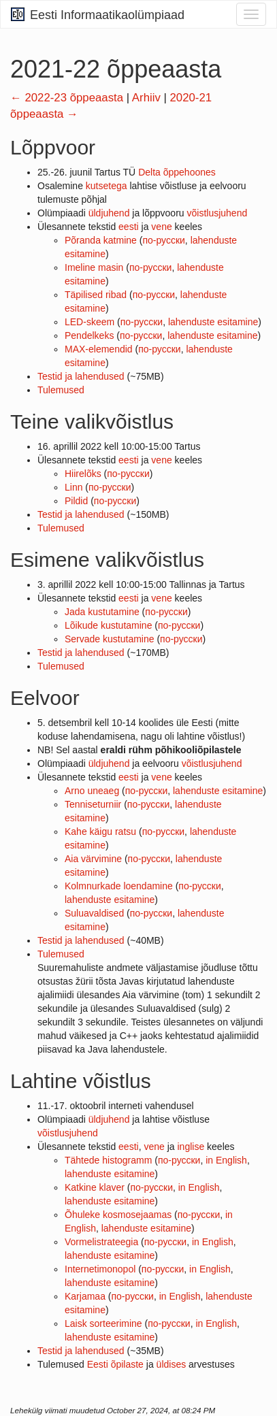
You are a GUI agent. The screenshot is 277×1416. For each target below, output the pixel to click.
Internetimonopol (100, 1269)
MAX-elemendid (99, 349)
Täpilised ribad (96, 294)
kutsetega (106, 185)
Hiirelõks (83, 473)
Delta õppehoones (177, 172)
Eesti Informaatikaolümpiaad (97, 14)
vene (161, 226)
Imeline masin (94, 267)
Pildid (76, 500)
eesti (128, 226)
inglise (190, 1146)
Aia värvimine (93, 858)
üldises (171, 1364)
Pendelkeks (89, 335)
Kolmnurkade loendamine (119, 885)
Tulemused (60, 389)
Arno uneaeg (92, 790)
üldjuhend (109, 213)
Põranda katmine (101, 240)
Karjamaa (85, 1296)
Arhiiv (146, 97)
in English (226, 1160)
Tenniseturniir (93, 804)
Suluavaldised (94, 913)
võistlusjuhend (217, 213)
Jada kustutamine (102, 611)
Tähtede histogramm (108, 1160)
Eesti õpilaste (115, 1364)
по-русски (163, 240)
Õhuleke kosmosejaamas (118, 1214)
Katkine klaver (95, 1187)
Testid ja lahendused (81, 376)
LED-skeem (89, 321)
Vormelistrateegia (101, 1241)
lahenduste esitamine (213, 321)
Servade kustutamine (109, 638)
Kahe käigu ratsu (100, 831)
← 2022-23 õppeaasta (66, 97)
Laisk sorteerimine (103, 1323)
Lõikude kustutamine (108, 625)
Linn (73, 487)
